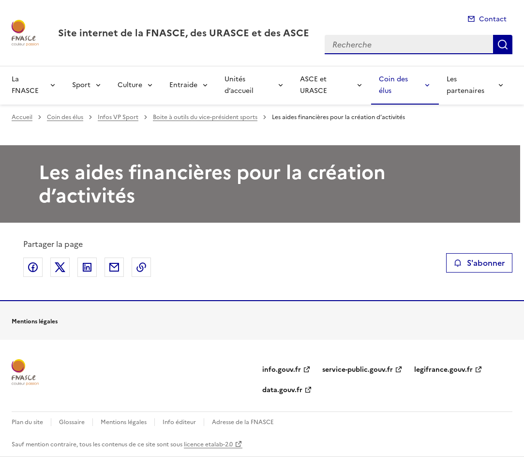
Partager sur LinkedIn (87, 267)
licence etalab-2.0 (208, 444)
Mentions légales (124, 422)
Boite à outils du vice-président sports (205, 117)
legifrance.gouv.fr (443, 370)
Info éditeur (179, 422)
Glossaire (72, 422)
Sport (81, 85)
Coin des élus (393, 85)
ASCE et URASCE (313, 85)
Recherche (502, 44)
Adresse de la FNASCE (243, 422)
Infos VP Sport (118, 117)
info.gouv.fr (281, 370)
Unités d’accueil (239, 85)
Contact (493, 19)
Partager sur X (60, 267)
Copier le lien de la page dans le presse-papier (141, 267)
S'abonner (479, 263)
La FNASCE (25, 85)
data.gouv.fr (282, 390)
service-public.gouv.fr (357, 370)
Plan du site (27, 422)
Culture (130, 85)
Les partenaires (465, 85)
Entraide (183, 85)
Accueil (22, 117)
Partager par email (114, 267)
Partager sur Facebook (33, 267)
